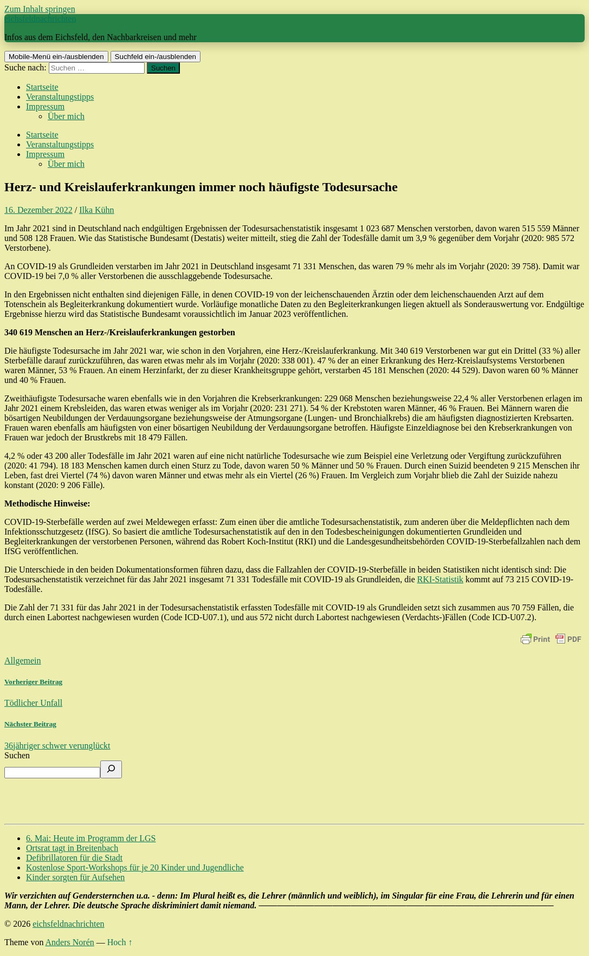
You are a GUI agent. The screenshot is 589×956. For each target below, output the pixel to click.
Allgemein (22, 660)
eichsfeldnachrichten (40, 18)
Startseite (42, 87)
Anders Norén (70, 942)
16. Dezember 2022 (38, 209)
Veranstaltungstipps (60, 96)
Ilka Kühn (96, 209)
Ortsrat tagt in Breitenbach (72, 848)
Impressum (45, 106)
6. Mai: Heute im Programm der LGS (91, 838)
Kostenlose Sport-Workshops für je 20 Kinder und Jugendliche (135, 867)
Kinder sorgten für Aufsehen (75, 877)
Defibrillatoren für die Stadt (74, 857)
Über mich (66, 116)
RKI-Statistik (440, 579)
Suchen (17, 755)
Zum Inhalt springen (39, 9)
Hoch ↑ (120, 942)
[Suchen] (111, 769)
